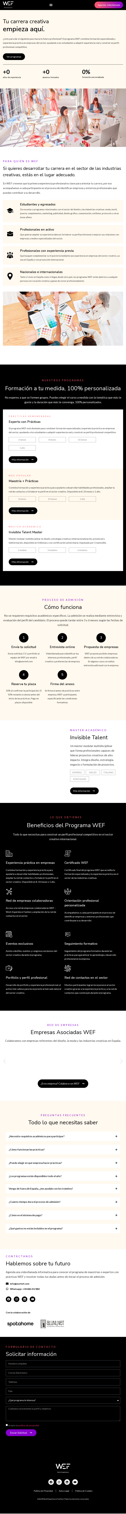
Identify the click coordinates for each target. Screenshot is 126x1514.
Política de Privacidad (43, 1491)
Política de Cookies (83, 1491)
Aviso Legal (64, 1491)
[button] (51, 5)
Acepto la (23, 1425)
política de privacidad (28, 1425)
